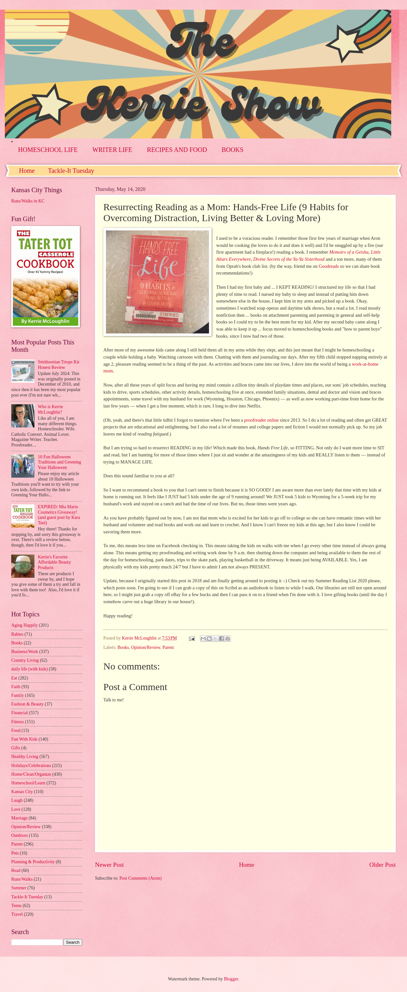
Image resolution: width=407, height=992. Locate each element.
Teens (16, 905)
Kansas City (22, 791)
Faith (15, 686)
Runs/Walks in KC (27, 201)
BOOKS (232, 149)
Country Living (25, 660)
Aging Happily (24, 625)
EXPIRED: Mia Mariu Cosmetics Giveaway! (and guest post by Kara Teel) (59, 514)
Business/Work (24, 651)
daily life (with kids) (29, 669)
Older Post (382, 864)
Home (27, 170)
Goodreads (329, 266)
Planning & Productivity (33, 861)
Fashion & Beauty (27, 704)
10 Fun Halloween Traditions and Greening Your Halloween (59, 462)
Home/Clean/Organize (31, 774)
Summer (18, 887)
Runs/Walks (22, 879)
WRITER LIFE (112, 149)
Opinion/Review (145, 647)
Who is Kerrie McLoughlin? (50, 409)
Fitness (17, 721)
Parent (168, 647)
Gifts (15, 747)
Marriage (19, 818)
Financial (19, 712)
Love (15, 809)
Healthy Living (24, 756)
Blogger (231, 979)
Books (123, 647)
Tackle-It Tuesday (71, 170)
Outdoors (19, 835)
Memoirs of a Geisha (349, 252)
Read (15, 870)
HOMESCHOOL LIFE (48, 149)
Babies (17, 634)
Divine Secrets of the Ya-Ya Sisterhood (288, 259)
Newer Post (109, 864)
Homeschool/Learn (28, 783)
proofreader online (261, 420)
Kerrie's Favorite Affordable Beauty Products (54, 562)
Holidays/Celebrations (31, 765)
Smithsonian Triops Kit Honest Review (59, 365)
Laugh (17, 800)
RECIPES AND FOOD (177, 149)
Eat (14, 678)
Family (17, 695)
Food (15, 730)
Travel (17, 914)
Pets (15, 853)
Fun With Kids (24, 739)
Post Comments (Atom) (140, 878)
